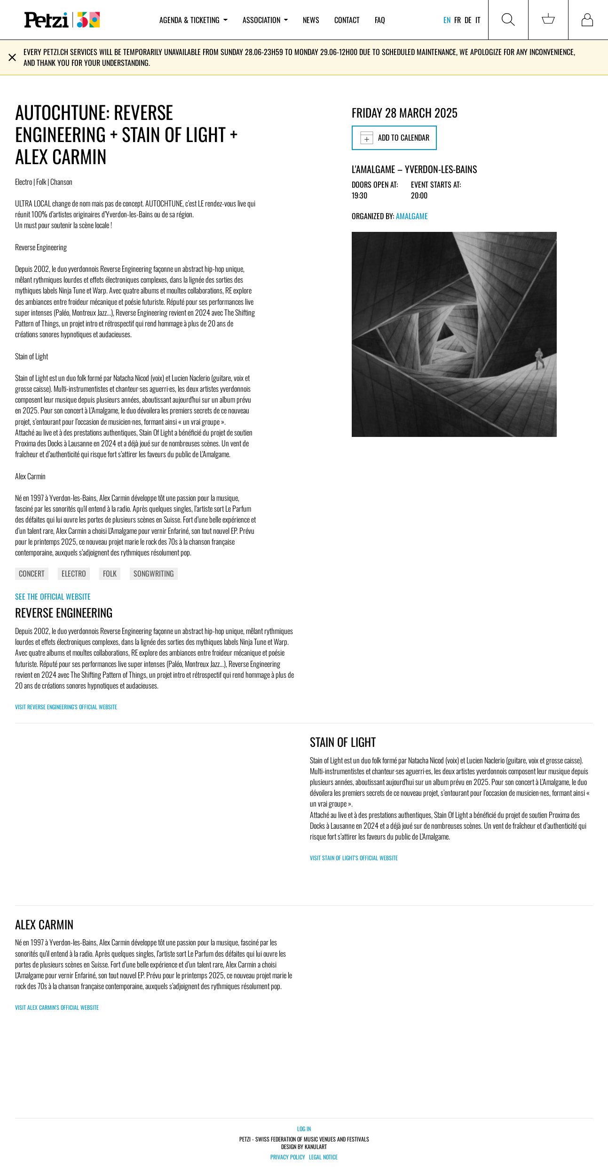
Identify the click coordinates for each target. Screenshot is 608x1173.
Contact (347, 19)
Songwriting (154, 573)
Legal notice (323, 1157)
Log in (304, 1129)
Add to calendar (394, 137)
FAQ (380, 19)
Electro (74, 573)
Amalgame (412, 216)
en (446, 19)
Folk (110, 573)
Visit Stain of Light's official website (354, 858)
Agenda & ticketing (193, 19)
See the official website (53, 596)
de (468, 19)
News (311, 19)
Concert (32, 573)
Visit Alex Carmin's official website (57, 1007)
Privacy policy (287, 1157)
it (478, 19)
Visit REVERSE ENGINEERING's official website (66, 707)
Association (265, 19)
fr (457, 19)
